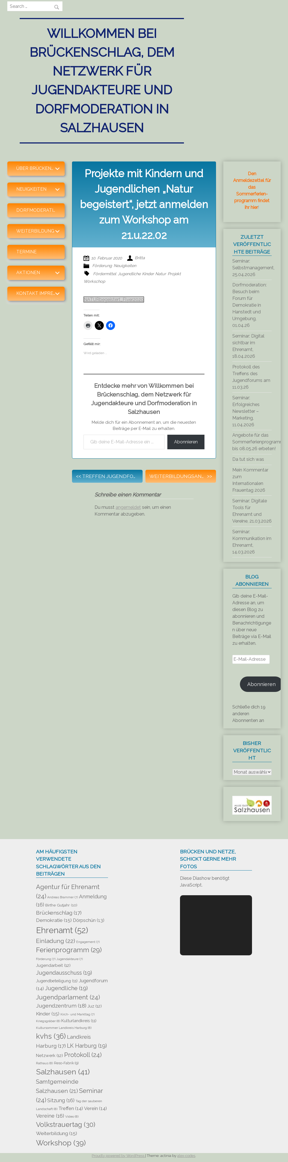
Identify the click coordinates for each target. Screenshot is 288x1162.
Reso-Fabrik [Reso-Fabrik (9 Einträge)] (66, 1063)
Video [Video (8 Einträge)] (71, 1116)
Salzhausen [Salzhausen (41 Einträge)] (63, 1071)
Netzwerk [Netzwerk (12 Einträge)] (49, 1055)
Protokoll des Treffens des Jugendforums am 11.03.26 (251, 377)
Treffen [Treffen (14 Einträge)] (70, 1108)
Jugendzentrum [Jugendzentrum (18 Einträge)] (61, 1005)
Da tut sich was (248, 459)
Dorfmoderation (38, 210)
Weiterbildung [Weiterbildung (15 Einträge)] (56, 1133)
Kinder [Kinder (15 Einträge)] (47, 1014)
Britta (140, 258)
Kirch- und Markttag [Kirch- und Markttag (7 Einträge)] (77, 1014)
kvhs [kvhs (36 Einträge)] (51, 1036)
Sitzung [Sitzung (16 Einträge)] (61, 1100)
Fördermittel (104, 273)
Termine (26, 251)
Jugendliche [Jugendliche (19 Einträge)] (66, 988)
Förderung (102, 265)
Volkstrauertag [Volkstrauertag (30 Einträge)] (65, 1124)
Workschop (94, 281)
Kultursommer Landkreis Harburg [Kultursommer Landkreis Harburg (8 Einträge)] (63, 1028)
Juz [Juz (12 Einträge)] (94, 1006)
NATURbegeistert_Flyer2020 (114, 299)
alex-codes (186, 1156)
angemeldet (128, 507)
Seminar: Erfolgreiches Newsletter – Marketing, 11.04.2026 (246, 411)
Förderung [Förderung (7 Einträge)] (45, 959)
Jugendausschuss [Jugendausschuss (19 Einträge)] (64, 972)
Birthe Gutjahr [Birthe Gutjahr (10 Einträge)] (61, 905)
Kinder (148, 273)
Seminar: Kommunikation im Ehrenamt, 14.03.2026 (251, 542)
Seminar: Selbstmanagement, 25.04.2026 (253, 267)
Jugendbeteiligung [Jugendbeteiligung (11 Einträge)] (57, 980)
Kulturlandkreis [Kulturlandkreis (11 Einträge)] (78, 1020)
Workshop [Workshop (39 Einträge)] (61, 1142)
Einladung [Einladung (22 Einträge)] (55, 940)
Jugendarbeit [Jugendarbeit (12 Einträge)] (53, 965)
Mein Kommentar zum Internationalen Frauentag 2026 (250, 480)
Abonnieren (186, 442)
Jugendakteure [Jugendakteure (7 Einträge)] (70, 959)
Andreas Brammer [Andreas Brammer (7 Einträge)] (62, 897)
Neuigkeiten (125, 265)
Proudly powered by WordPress (118, 1156)
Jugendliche (129, 273)
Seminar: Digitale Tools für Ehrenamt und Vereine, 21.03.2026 (252, 511)
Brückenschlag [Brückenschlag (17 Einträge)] (59, 913)
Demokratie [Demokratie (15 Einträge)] (54, 920)
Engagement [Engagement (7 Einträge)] (88, 942)
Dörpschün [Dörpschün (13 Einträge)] (88, 920)
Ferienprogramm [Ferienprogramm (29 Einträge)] (69, 950)
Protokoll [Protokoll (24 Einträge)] (83, 1054)
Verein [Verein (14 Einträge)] (95, 1108)
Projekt (174, 273)
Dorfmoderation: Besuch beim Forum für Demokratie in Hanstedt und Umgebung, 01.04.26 (249, 305)
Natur (160, 273)
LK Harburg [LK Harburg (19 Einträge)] (87, 1045)
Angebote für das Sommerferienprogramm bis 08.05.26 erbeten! (258, 441)
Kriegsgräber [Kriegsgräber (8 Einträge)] (48, 1021)
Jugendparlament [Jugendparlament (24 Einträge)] (68, 997)
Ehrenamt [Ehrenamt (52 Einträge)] (62, 930)
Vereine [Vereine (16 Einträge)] (50, 1116)
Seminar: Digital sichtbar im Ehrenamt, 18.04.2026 (248, 346)
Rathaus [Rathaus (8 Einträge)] (44, 1063)
